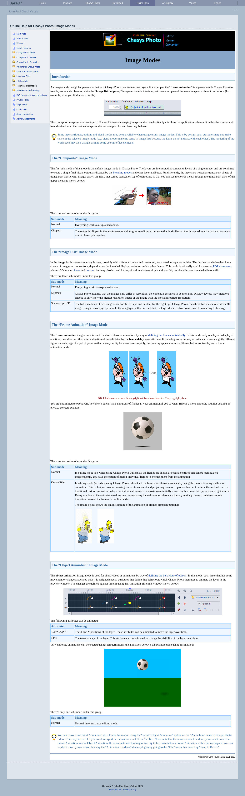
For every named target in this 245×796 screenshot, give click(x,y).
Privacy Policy (23, 99)
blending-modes (122, 172)
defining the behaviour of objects (167, 575)
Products (67, 3)
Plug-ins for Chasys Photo (28, 66)
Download (117, 3)
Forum (217, 3)
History (20, 43)
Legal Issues (22, 104)
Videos (192, 3)
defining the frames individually (166, 335)
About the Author (25, 114)
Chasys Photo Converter (28, 62)
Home (43, 3)
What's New (22, 38)
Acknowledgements (26, 118)
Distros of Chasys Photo (27, 71)
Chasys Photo (93, 3)
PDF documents (222, 266)
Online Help (143, 3)
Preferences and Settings (28, 90)
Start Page (21, 33)
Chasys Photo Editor (26, 52)
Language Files (23, 76)
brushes (90, 270)
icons (77, 270)
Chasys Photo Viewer (26, 57)
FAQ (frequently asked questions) (32, 95)
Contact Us (22, 109)
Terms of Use (115, 789)
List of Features (24, 48)
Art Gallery (167, 3)
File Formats (22, 81)
